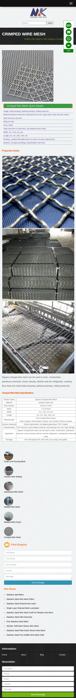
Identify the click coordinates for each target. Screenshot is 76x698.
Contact (62, 655)
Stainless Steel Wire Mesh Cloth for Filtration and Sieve (29, 612)
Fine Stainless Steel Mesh (17, 621)
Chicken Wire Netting (13, 477)
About (23, 655)
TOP (68, 51)
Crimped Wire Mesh (12, 537)
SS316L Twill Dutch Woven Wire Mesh (22, 626)
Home (4, 655)
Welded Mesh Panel (12, 522)
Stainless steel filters (15, 595)
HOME (27, 39)
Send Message (38, 583)
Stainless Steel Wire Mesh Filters (20, 599)
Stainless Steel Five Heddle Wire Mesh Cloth (25, 635)
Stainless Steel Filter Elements (19, 617)
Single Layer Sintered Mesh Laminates (22, 608)
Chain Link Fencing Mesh (14, 461)
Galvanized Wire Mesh (13, 492)
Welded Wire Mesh (12, 507)
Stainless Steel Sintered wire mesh (21, 604)
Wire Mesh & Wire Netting (43, 39)
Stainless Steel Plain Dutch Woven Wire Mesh (25, 630)
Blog (42, 655)
